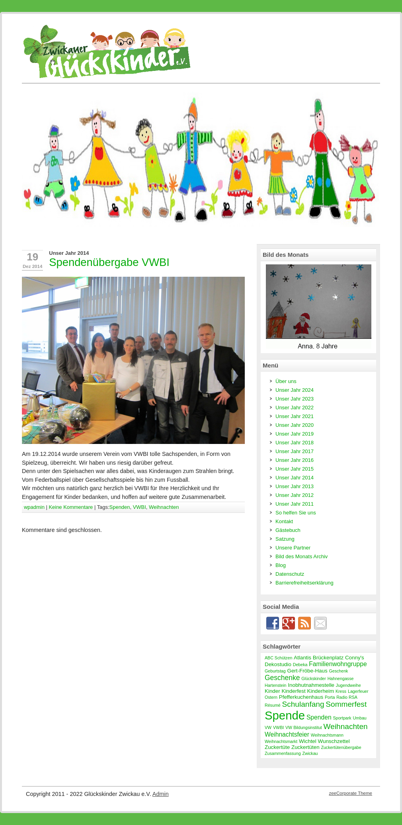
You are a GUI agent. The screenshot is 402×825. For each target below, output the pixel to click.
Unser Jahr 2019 (294, 434)
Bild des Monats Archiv (301, 556)
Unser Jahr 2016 (294, 460)
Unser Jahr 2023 (294, 399)
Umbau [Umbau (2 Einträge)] (359, 718)
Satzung (285, 539)
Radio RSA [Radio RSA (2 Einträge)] (346, 697)
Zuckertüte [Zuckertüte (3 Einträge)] (277, 747)
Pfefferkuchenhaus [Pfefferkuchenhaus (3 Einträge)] (301, 697)
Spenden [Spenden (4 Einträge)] (319, 717)
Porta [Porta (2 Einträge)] (330, 697)
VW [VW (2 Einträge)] (268, 727)
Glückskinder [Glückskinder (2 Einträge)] (313, 678)
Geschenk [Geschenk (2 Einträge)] (338, 671)
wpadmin (34, 507)
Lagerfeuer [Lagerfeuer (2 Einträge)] (358, 691)
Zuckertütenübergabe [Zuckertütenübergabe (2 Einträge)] (341, 747)
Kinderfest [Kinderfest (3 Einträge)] (293, 691)
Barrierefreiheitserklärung (304, 583)
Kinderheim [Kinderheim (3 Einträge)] (320, 691)
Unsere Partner (292, 548)
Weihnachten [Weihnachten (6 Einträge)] (346, 726)
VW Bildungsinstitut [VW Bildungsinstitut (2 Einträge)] (303, 727)
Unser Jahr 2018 (294, 443)
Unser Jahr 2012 (294, 495)
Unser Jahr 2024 (294, 390)
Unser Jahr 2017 (294, 451)
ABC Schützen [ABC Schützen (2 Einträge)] (278, 657)
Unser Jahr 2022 (294, 408)
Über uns (286, 381)
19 (32, 256)
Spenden (119, 507)
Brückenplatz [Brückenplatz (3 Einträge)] (328, 658)
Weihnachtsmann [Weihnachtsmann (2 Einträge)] (327, 735)
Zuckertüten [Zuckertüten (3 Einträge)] (305, 747)
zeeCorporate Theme (350, 793)
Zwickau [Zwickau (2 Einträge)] (310, 753)
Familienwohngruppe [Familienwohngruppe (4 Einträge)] (338, 664)
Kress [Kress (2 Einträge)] (341, 691)
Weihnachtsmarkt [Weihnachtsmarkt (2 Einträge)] (281, 741)
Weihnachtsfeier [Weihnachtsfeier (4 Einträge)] (287, 734)
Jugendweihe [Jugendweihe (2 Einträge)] (348, 685)
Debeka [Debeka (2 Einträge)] (300, 664)
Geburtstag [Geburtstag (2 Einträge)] (275, 671)
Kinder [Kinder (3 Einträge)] (272, 691)
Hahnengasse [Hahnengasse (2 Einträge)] (341, 678)
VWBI (139, 507)
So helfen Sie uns (295, 513)
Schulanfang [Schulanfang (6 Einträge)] (303, 704)
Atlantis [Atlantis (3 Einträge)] (302, 658)
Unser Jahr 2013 (294, 486)
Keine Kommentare (71, 507)
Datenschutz (289, 574)
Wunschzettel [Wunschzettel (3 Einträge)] (334, 741)
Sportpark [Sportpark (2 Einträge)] (342, 718)
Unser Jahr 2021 (294, 416)
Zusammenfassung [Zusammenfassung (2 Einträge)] (283, 753)
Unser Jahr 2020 (294, 425)
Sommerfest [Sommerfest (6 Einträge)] (346, 704)
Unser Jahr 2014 (69, 253)
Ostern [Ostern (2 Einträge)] (271, 697)
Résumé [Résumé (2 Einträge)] (273, 705)
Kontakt (284, 521)
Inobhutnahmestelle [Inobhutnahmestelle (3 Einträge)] (311, 685)
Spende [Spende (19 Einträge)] (285, 715)
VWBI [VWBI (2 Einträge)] (278, 727)
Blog (280, 565)
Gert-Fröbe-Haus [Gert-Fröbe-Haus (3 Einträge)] (307, 671)
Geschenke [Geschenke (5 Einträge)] (282, 678)
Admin (160, 794)
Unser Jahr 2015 (294, 469)
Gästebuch (288, 530)
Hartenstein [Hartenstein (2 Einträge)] (276, 685)
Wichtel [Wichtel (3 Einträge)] (307, 741)
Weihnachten (164, 507)
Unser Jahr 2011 (294, 504)
